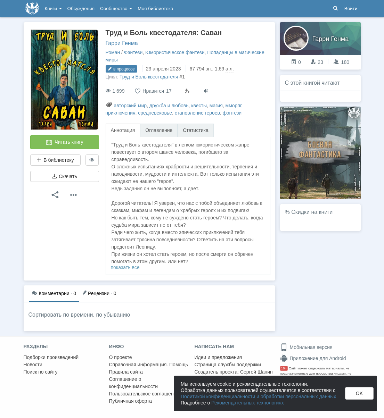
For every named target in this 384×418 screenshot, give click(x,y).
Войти (351, 8)
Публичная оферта (130, 401)
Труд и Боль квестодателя (149, 77)
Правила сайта (126, 372)
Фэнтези (133, 52)
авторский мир (130, 105)
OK (359, 393)
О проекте (120, 357)
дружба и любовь (169, 105)
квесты (199, 105)
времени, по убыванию (100, 315)
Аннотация (123, 130)
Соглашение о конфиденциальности (133, 382)
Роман (113, 52)
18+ (284, 368)
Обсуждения (81, 8)
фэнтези (232, 113)
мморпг (234, 105)
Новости (33, 364)
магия (216, 105)
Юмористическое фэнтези (174, 52)
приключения (121, 113)
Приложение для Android (313, 358)
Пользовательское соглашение (144, 393)
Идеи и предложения (218, 357)
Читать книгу (64, 142)
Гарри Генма (122, 43)
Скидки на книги (312, 212)
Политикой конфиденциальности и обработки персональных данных (258, 396)
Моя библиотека (155, 8)
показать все (125, 267)
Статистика (196, 130)
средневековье (155, 113)
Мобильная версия (306, 347)
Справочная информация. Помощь (148, 364)
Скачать (64, 176)
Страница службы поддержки (228, 364)
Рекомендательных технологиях (247, 403)
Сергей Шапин (256, 372)
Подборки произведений (51, 357)
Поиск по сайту (41, 372)
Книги (53, 8)
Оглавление (158, 130)
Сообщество (116, 8)
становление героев (197, 113)
